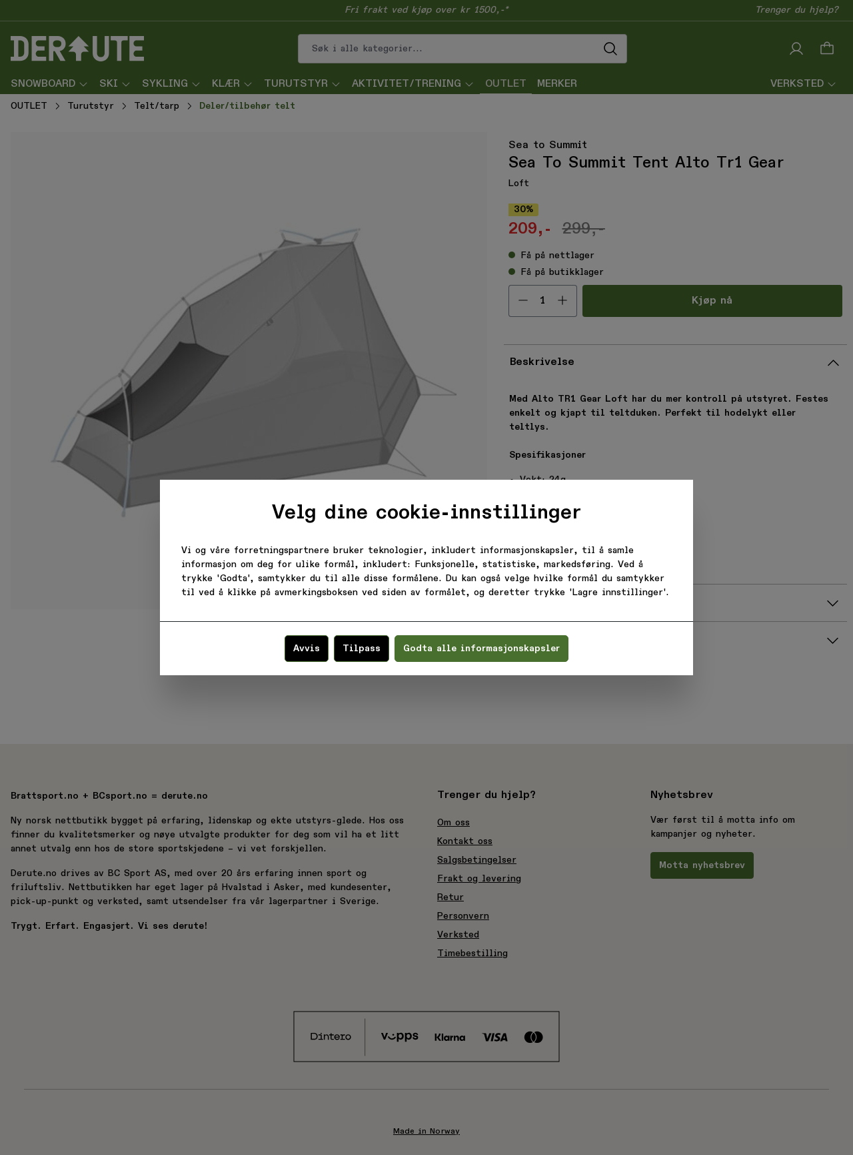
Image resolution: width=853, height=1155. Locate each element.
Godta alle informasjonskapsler (481, 648)
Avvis (306, 648)
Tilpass (362, 648)
